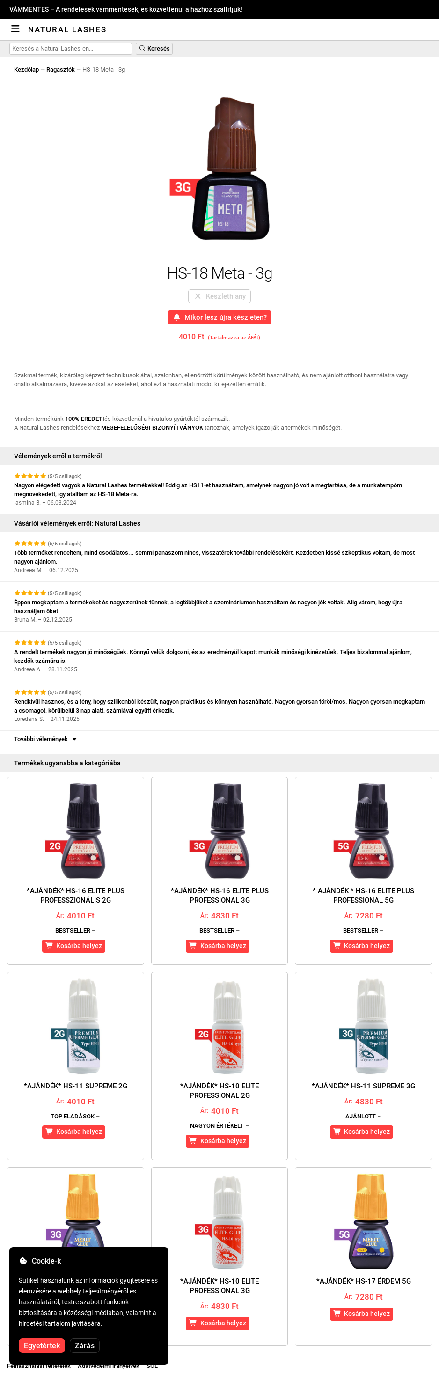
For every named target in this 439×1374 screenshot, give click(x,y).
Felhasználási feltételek (39, 1365)
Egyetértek (42, 1345)
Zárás (85, 1345)
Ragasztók (60, 69)
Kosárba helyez (73, 945)
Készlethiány (219, 296)
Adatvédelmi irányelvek (108, 1365)
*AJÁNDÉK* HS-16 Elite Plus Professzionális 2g (75, 895)
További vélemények (46, 738)
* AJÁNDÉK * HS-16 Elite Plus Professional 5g (363, 895)
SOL (152, 1365)
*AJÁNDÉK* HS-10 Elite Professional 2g (219, 1091)
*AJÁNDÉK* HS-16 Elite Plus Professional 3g (220, 895)
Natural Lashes (67, 29)
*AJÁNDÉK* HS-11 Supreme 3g (363, 1086)
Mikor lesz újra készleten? (219, 317)
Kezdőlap (26, 69)
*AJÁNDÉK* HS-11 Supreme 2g (75, 1086)
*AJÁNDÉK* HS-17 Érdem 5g (363, 1281)
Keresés (154, 48)
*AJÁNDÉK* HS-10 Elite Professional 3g (219, 1286)
